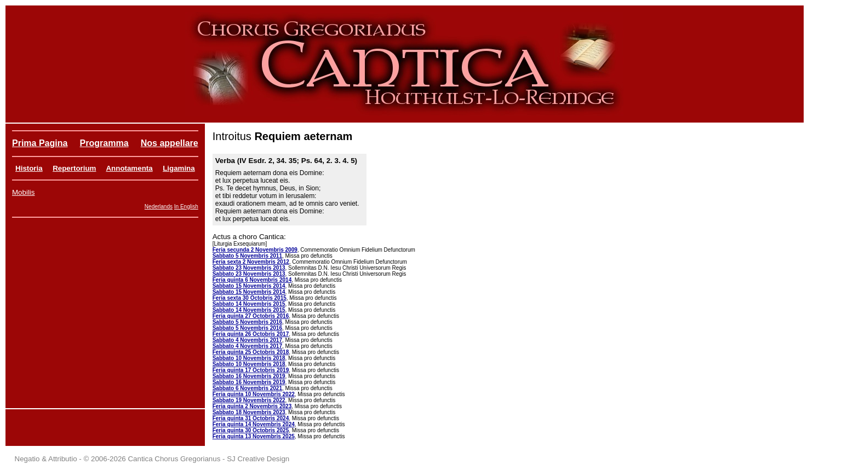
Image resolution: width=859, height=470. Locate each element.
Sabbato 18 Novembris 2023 (249, 412)
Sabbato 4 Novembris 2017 (247, 340)
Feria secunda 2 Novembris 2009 (255, 250)
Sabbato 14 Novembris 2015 (249, 304)
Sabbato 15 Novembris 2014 (249, 286)
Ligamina (179, 168)
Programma (104, 143)
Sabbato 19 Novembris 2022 (249, 400)
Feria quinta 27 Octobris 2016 (251, 316)
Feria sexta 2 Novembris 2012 (251, 262)
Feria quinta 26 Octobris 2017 (251, 334)
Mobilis (23, 192)
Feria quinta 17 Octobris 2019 (251, 370)
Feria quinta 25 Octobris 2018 (251, 352)
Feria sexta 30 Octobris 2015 (250, 298)
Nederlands (159, 207)
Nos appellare (169, 143)
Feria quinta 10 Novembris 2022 (254, 394)
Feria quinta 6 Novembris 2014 (252, 280)
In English (186, 207)
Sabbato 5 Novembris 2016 (247, 322)
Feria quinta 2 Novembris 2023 (252, 406)
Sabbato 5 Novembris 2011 (247, 256)
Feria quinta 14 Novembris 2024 (254, 424)
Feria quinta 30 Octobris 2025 (251, 430)
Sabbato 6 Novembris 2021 (247, 388)
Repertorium (74, 168)
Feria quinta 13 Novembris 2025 (254, 436)
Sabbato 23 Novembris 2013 (249, 268)
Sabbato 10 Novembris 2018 (249, 358)
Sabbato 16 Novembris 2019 (249, 376)
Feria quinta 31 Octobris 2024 (251, 418)
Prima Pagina (39, 143)
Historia (29, 168)
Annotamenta (129, 168)
